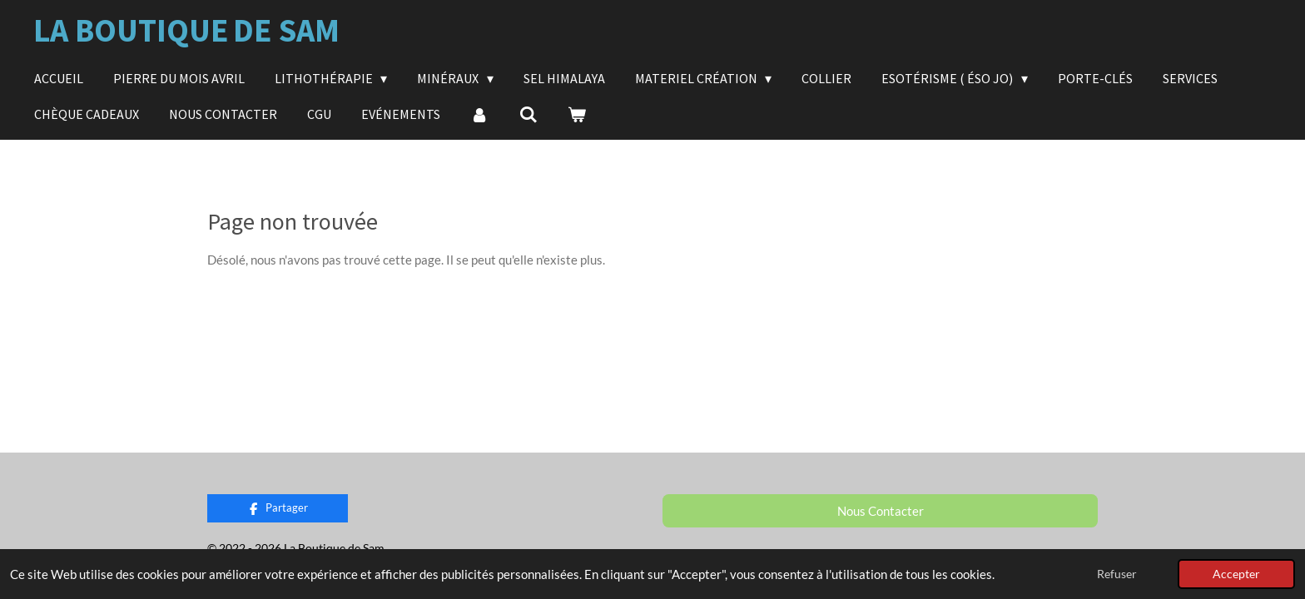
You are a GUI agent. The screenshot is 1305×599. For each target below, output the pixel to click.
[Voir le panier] (577, 114)
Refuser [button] (1117, 574)
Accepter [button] (1236, 574)
